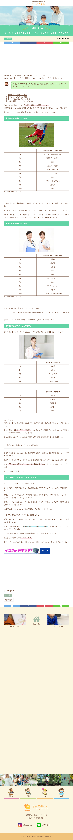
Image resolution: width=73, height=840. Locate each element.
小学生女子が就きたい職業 (17, 97)
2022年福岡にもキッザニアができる (21, 101)
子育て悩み (9, 600)
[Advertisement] (36, 59)
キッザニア (17, 483)
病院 (61, 796)
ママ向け (8, 38)
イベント (45, 796)
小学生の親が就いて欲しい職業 (19, 99)
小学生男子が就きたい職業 (17, 95)
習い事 (11, 796)
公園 (28, 796)
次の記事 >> (58, 620)
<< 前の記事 (15, 620)
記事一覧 (36, 620)
